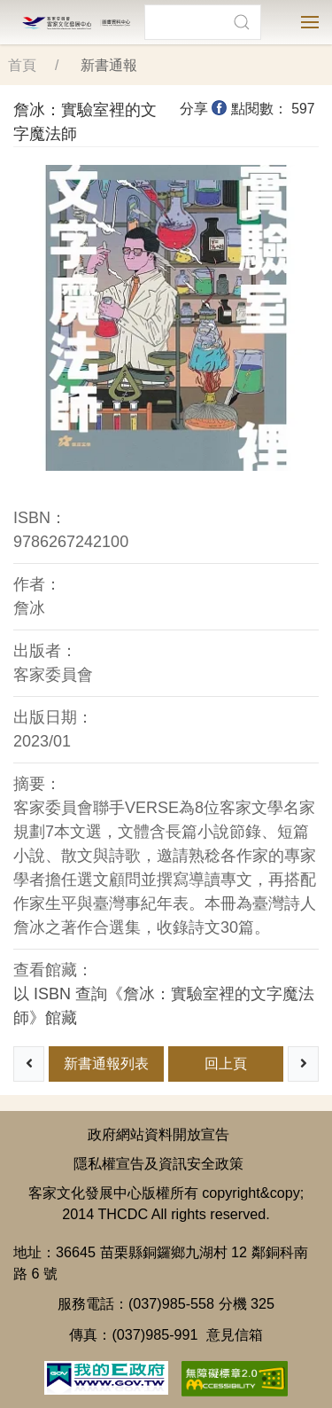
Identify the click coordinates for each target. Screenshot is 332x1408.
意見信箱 (234, 1334)
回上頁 (226, 1063)
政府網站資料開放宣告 (158, 1134)
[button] (241, 22)
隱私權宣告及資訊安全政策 (158, 1163)
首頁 (22, 65)
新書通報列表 (106, 1063)
